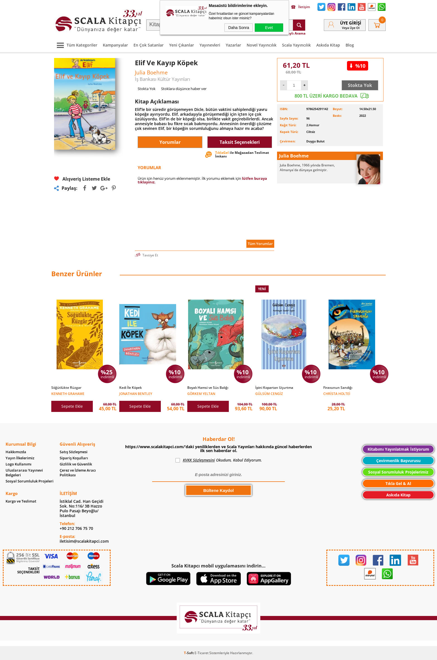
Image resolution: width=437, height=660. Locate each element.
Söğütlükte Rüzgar (66, 387)
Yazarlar (233, 45)
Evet (269, 27)
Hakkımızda (16, 452)
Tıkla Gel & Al (398, 483)
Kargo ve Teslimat (21, 501)
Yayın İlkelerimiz (20, 458)
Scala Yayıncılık (296, 45)
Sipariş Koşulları (74, 458)
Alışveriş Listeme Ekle (82, 178)
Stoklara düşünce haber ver (184, 88)
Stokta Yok (360, 85)
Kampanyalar (115, 45)
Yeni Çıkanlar (181, 45)
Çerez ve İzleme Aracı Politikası (78, 472)
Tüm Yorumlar (260, 243)
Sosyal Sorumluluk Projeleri (30, 481)
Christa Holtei (336, 393)
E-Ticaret (201, 653)
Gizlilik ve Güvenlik (76, 464)
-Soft (189, 653)
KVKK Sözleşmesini (199, 460)
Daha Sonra (238, 27)
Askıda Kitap (328, 45)
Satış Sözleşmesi (74, 452)
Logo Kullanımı (18, 464)
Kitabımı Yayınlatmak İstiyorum (398, 449)
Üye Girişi (350, 23)
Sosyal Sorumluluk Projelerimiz (398, 472)
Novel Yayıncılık (261, 45)
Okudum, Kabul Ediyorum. (218, 460)
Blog (350, 45)
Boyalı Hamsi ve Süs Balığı (207, 387)
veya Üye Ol (351, 28)
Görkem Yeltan (201, 393)
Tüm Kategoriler (75, 45)
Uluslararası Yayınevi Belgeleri (24, 472)
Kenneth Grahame (67, 393)
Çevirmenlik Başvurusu (398, 460)
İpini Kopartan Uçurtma (274, 387)
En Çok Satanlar (148, 45)
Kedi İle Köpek (130, 387)
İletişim (300, 7)
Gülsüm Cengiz (269, 393)
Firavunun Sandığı (337, 387)
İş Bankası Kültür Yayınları (162, 79)
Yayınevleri (210, 45)
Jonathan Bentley (135, 393)
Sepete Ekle (72, 406)
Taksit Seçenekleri (240, 142)
